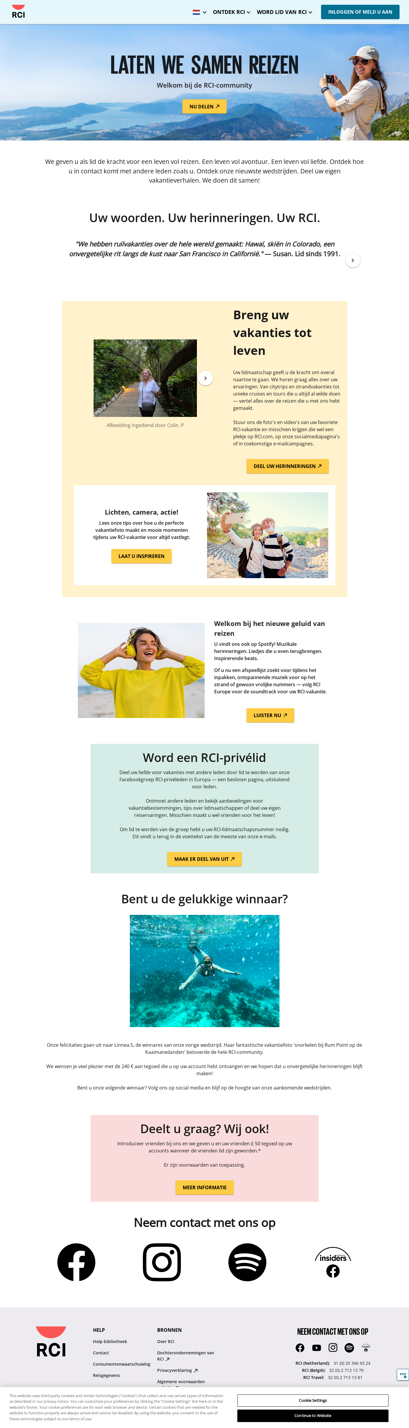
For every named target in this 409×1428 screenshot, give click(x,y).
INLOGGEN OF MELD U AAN (360, 12)
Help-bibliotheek (110, 1341)
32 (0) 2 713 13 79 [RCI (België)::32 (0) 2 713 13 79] (346, 1370)
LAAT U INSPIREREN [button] (142, 556)
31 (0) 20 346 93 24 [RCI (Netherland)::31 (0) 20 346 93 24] (352, 1363)
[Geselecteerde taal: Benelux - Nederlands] (198, 10)
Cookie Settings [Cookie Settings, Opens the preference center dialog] (313, 1404)
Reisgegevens (106, 1375)
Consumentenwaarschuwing (121, 1364)
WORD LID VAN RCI (282, 11)
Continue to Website (312, 1420)
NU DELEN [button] (204, 106)
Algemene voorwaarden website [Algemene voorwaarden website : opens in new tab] (181, 1385)
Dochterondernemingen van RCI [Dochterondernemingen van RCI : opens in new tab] (185, 1356)
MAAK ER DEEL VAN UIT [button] (204, 859)
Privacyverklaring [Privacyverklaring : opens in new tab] (177, 1370)
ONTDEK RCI (229, 11)
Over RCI (165, 1341)
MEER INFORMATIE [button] (205, 1187)
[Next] (352, 260)
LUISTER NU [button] (270, 715)
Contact (101, 1353)
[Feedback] (403, 1374)
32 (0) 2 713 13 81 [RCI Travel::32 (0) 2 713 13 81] (345, 1377)
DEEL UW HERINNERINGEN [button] (288, 466)
